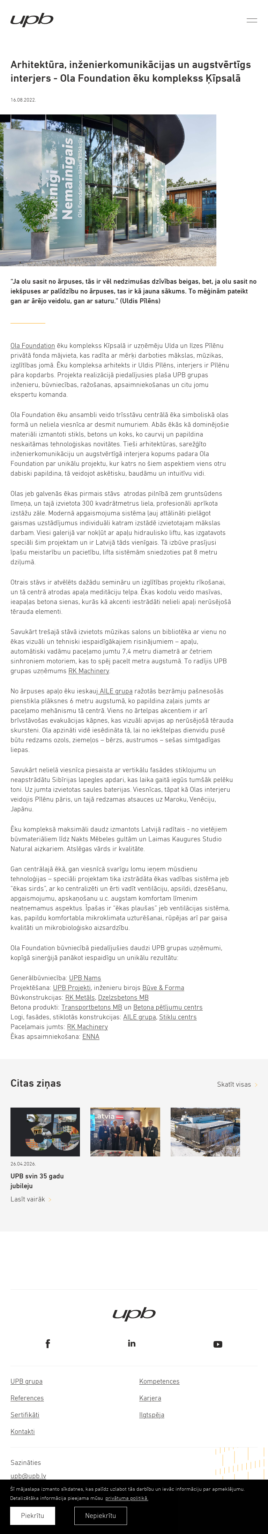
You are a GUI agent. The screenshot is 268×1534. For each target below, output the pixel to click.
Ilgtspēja (151, 1415)
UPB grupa (26, 1381)
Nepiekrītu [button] (100, 1516)
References (27, 1398)
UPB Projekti (72, 988)
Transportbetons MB (91, 1007)
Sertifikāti (24, 1415)
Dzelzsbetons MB (123, 997)
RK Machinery (88, 671)
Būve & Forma (163, 988)
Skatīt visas (234, 1084)
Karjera (150, 1398)
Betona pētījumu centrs (168, 1007)
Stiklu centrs (178, 1017)
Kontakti (22, 1432)
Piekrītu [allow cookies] (32, 1516)
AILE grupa (115, 691)
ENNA (90, 1037)
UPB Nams (85, 978)
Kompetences (159, 1381)
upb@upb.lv (28, 1476)
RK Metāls (80, 997)
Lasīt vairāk (27, 1199)
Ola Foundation (32, 346)
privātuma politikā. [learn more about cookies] (126, 1498)
